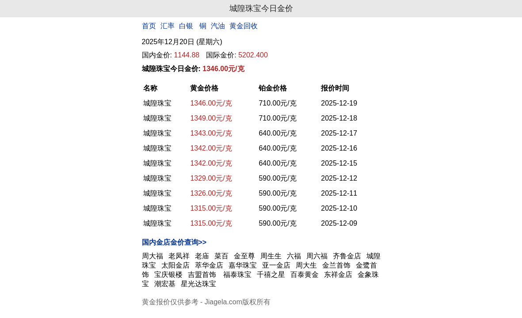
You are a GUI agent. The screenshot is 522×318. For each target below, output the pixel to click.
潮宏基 (164, 284)
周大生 (306, 265)
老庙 (202, 256)
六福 (294, 256)
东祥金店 (338, 274)
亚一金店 (276, 265)
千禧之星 (271, 274)
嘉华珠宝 (243, 265)
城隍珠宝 (157, 103)
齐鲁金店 (347, 256)
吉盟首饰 (203, 274)
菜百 (221, 256)
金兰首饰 (336, 265)
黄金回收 (243, 26)
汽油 (218, 26)
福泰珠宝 (237, 274)
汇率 (167, 26)
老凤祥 (179, 256)
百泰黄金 (304, 274)
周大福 (152, 256)
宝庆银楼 (168, 274)
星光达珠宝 (198, 284)
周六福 (317, 256)
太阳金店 (175, 265)
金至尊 (244, 256)
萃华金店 (209, 265)
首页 (149, 26)
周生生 (271, 256)
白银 (186, 26)
